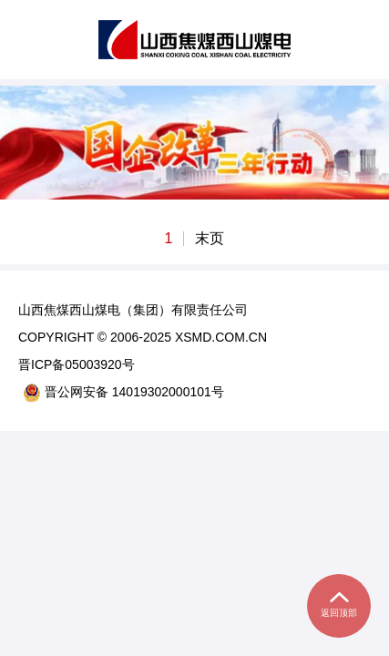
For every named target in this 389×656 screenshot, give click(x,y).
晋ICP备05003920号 (76, 364)
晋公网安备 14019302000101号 (123, 392)
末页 (209, 238)
